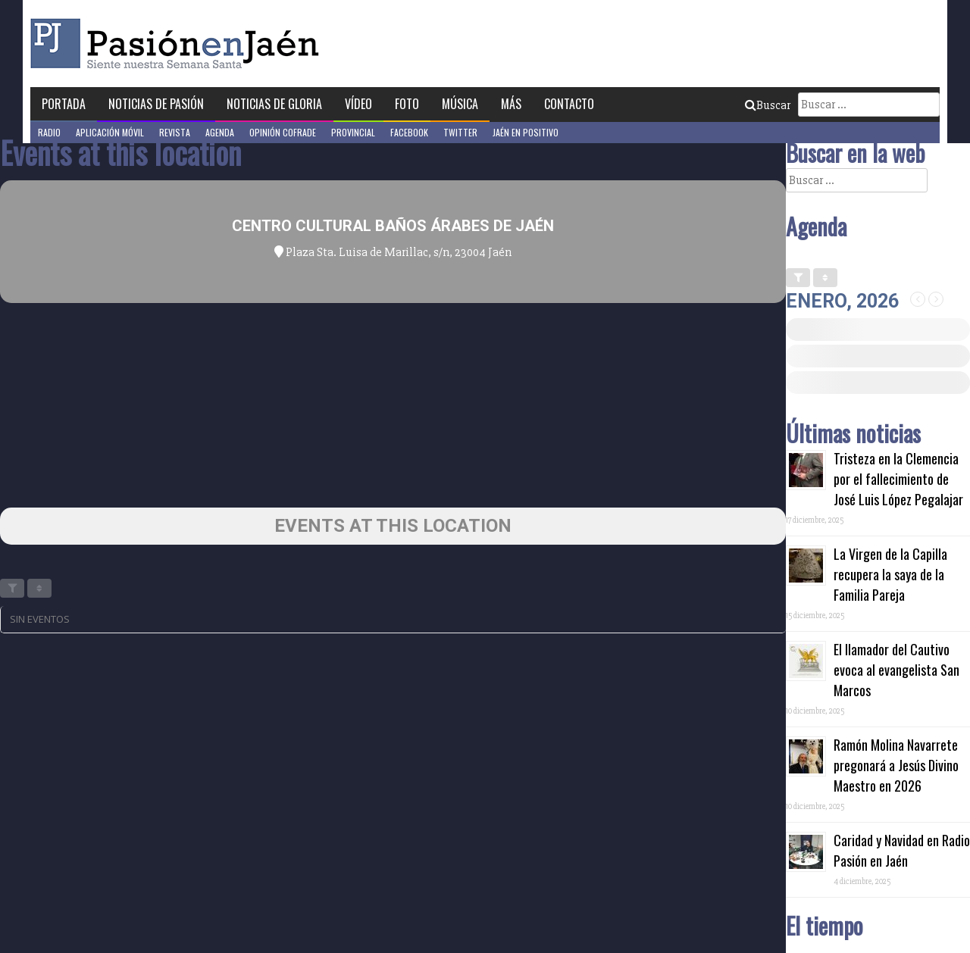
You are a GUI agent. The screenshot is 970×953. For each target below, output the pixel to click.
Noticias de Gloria (274, 104)
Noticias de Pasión (156, 104)
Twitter (460, 132)
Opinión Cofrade (282, 132)
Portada (64, 104)
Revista (174, 132)
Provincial (353, 132)
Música (460, 104)
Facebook (409, 132)
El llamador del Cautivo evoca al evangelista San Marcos (896, 669)
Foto (407, 104)
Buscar (767, 105)
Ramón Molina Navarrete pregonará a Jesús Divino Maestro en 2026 (896, 765)
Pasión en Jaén (178, 43)
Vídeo (358, 104)
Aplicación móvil (110, 132)
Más (511, 104)
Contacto (569, 104)
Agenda (219, 132)
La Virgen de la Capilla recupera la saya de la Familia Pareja (890, 574)
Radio (49, 132)
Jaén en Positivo (526, 132)
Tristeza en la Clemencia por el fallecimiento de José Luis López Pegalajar (898, 478)
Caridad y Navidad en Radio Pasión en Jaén (902, 850)
